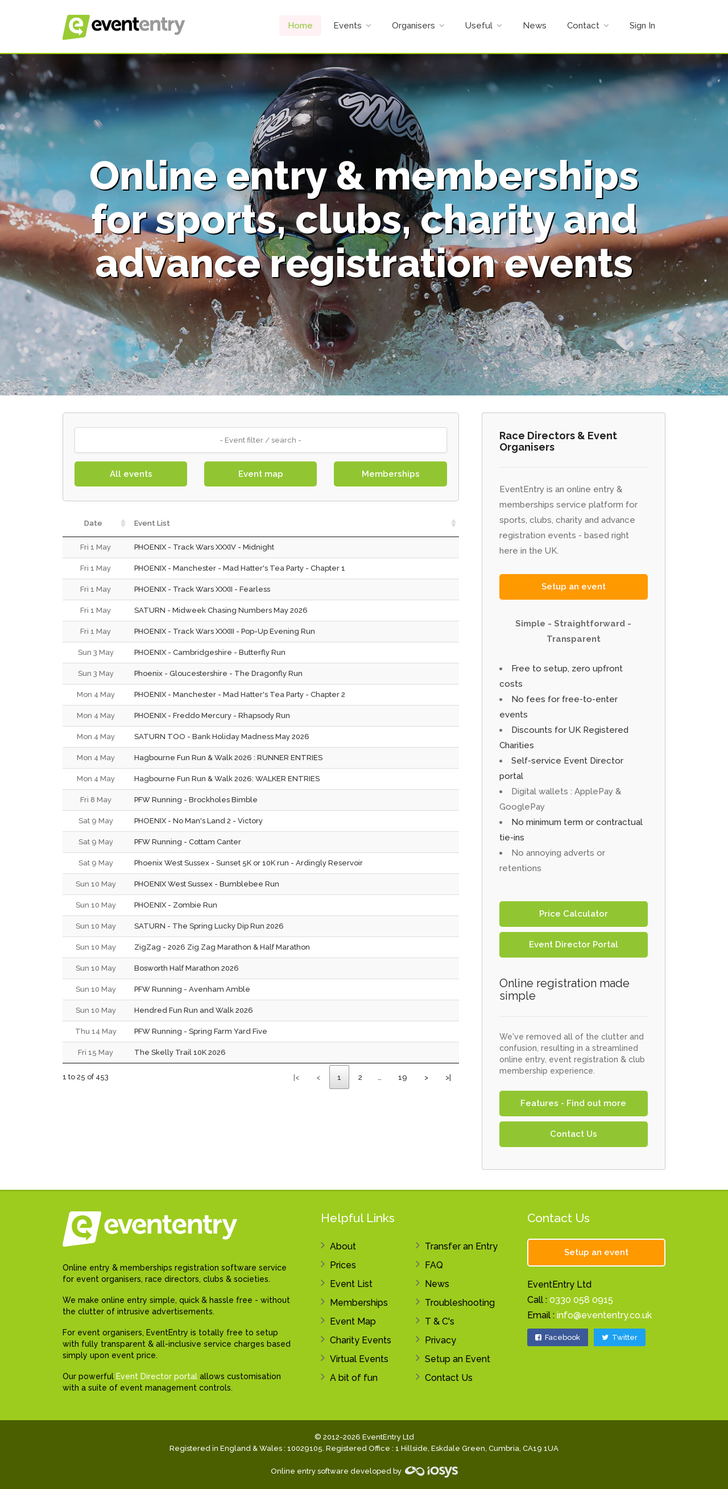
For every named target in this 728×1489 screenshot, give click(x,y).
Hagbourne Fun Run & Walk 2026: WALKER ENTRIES (227, 778)
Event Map (353, 1321)
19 (402, 1077)
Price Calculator (573, 914)
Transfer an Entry (461, 1246)
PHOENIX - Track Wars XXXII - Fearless (202, 589)
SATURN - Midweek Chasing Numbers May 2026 (221, 610)
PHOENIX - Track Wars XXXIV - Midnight (204, 547)
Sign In (642, 25)
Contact (583, 25)
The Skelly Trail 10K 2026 (180, 1052)
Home (300, 25)
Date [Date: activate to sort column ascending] (93, 523)
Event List (351, 1283)
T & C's (439, 1321)
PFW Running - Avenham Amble (192, 989)
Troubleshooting (460, 1302)
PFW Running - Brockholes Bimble (196, 799)
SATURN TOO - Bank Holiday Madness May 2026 (221, 736)
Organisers (413, 25)
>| (448, 1077)
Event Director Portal (573, 944)
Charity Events (360, 1340)
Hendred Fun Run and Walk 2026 (193, 1010)
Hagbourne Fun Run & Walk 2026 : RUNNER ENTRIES (228, 757)
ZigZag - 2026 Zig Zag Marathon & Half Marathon (222, 947)
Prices (343, 1265)
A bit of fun (354, 1377)
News (535, 25)
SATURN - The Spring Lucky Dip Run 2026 (209, 926)
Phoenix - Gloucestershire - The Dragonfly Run (218, 673)
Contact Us (573, 1134)
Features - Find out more (573, 1103)
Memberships (391, 474)
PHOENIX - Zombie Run (175, 905)
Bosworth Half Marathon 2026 (186, 968)
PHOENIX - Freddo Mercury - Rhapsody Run (212, 715)
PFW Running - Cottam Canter (187, 842)
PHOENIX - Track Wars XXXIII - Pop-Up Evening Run (224, 631)
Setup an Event (457, 1359)
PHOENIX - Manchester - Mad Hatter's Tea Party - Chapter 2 (239, 694)
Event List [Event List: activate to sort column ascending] (152, 523)
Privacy (440, 1340)
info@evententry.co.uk (604, 1315)
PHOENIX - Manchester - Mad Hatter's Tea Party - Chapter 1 (239, 568)
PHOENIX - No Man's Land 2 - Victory (198, 820)
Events (347, 25)
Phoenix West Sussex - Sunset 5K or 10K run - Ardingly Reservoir (248, 863)
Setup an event (573, 586)
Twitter (620, 1337)
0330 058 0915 (581, 1299)
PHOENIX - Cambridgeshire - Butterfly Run (210, 652)
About (343, 1246)
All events (131, 474)
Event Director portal (156, 1376)
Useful (479, 25)
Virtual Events (359, 1359)
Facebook (557, 1337)
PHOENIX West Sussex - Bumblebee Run (206, 884)
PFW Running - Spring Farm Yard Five (200, 1031)
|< (296, 1077)
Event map (260, 474)
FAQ (434, 1265)
